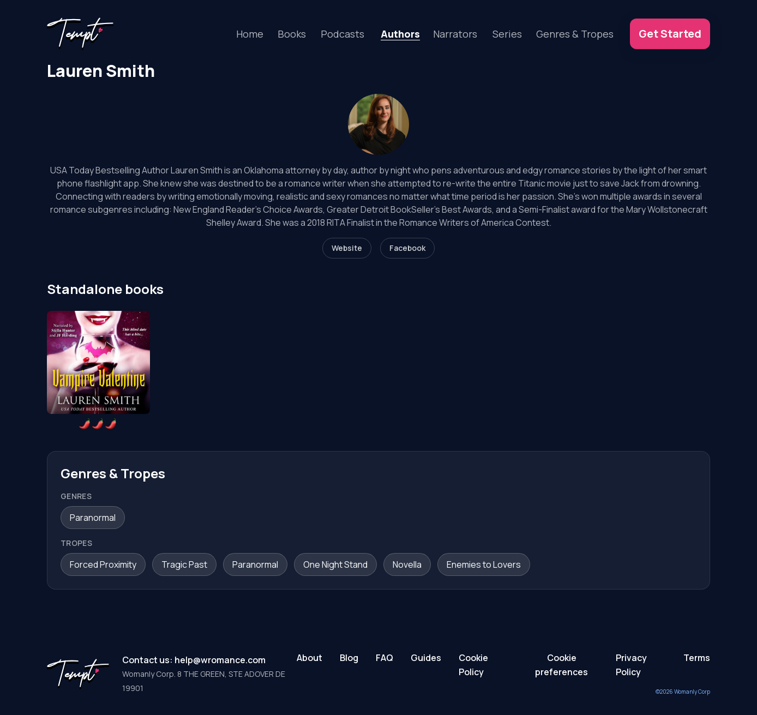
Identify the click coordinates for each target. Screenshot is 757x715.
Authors (400, 33)
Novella (407, 564)
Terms (696, 658)
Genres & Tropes (575, 33)
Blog (349, 658)
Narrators (455, 33)
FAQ (384, 658)
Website (347, 248)
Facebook (407, 248)
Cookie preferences (561, 665)
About (309, 658)
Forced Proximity (103, 564)
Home (249, 33)
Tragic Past (184, 564)
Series (507, 33)
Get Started (670, 33)
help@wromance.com (220, 660)
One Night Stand (335, 564)
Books (292, 33)
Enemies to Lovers (484, 564)
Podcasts (342, 33)
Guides (426, 658)
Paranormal (93, 518)
